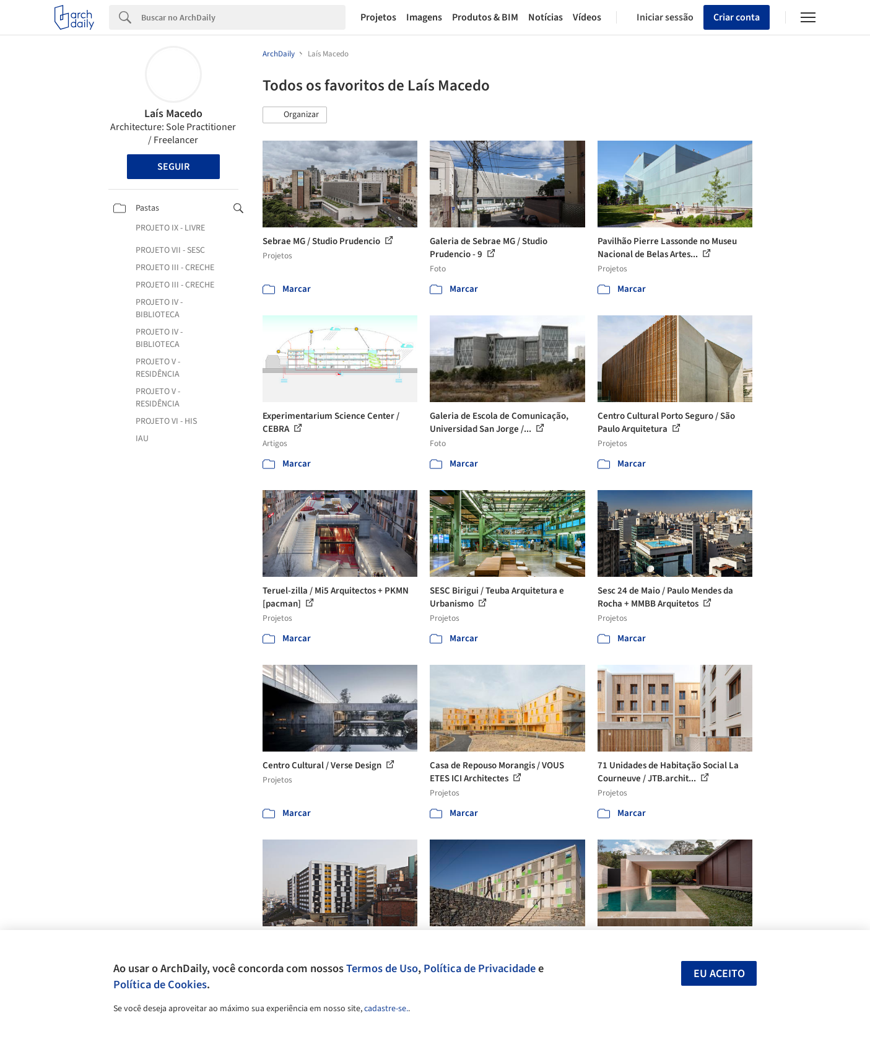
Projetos (378, 17)
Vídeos (587, 17)
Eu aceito (719, 973)
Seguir (173, 166)
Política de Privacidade (480, 968)
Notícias (545, 17)
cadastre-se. (386, 1008)
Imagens (424, 17)
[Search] (243, 17)
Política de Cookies (160, 984)
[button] (295, 115)
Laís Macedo (173, 113)
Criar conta (736, 17)
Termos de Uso (382, 968)
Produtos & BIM (485, 17)
